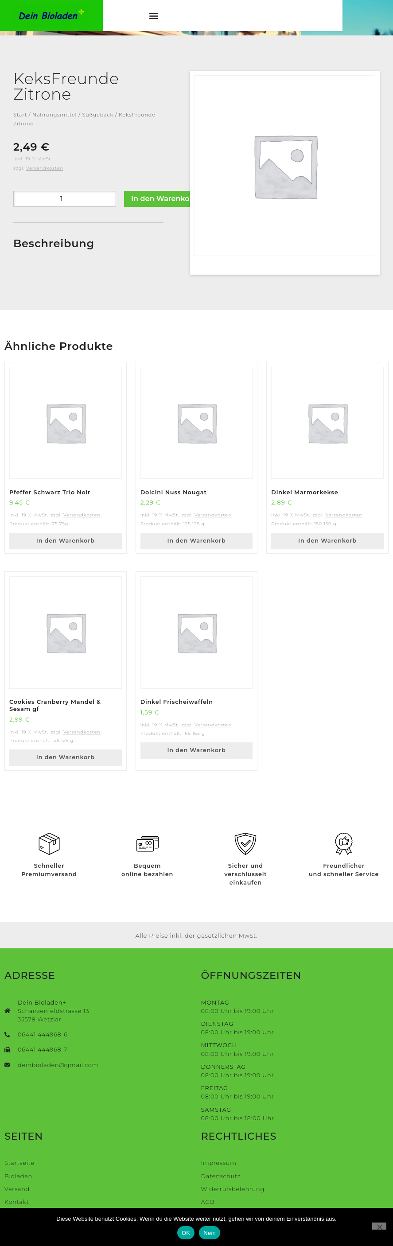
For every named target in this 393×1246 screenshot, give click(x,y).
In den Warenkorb (164, 198)
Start (20, 115)
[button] (176, 17)
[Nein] (379, 1226)
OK (186, 1233)
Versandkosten (44, 168)
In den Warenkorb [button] (65, 540)
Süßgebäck (97, 115)
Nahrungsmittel (54, 115)
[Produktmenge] (64, 199)
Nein (209, 1233)
